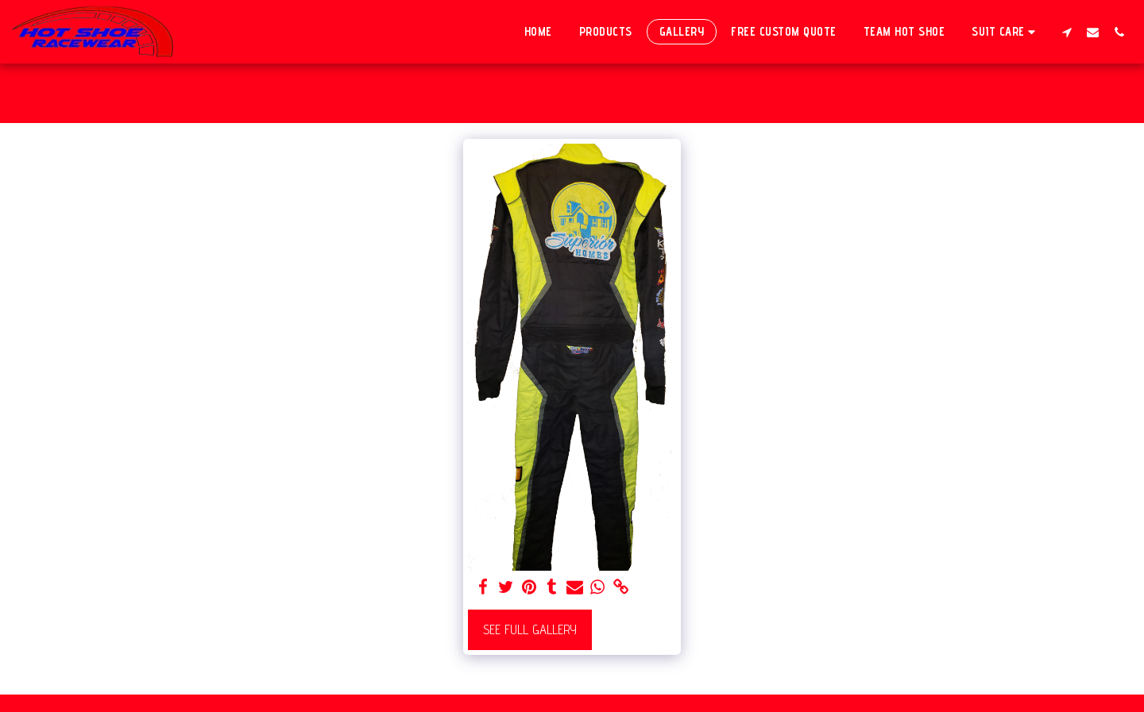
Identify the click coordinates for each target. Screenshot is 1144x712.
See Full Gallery (530, 629)
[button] (1006, 31)
